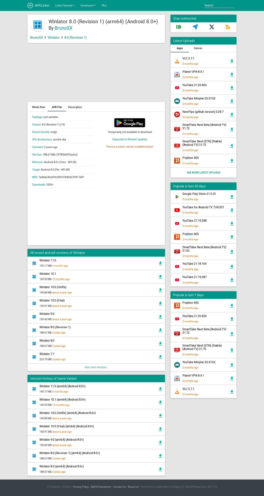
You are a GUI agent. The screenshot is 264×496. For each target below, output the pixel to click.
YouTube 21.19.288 (194, 220)
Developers (88, 5)
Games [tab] (198, 48)
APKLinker (38, 5)
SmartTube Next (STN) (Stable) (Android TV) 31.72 (202, 143)
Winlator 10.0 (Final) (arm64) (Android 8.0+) (66, 426)
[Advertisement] (96, 74)
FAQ (104, 5)
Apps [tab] (180, 48)
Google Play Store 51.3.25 (199, 194)
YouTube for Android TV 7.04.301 (203, 207)
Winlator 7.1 (46, 354)
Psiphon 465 (190, 158)
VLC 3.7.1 (188, 58)
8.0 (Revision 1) (75, 37)
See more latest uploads (203, 172)
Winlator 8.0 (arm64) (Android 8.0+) (61, 466)
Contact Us (119, 486)
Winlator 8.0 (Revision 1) (55, 327)
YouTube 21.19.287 (194, 277)
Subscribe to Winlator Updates (129, 139)
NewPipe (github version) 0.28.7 (202, 112)
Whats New (38, 107)
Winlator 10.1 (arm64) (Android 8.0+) (62, 399)
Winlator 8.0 (46, 340)
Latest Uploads (65, 5)
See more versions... (96, 367)
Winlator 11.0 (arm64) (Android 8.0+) (62, 386)
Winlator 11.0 (47, 260)
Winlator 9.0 (46, 314)
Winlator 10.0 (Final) (52, 300)
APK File (57, 107)
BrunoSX (63, 28)
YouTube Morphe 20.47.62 (199, 98)
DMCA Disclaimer (101, 486)
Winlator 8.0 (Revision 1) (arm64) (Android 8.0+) (69, 453)
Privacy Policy (81, 486)
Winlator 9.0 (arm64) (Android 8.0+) (61, 439)
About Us (133, 486)
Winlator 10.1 (47, 273)
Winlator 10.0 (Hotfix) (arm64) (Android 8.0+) (67, 413)
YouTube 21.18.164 (194, 263)
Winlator (54, 37)
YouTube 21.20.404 (194, 85)
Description (75, 107)
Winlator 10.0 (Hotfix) (52, 287)
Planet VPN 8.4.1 (193, 71)
